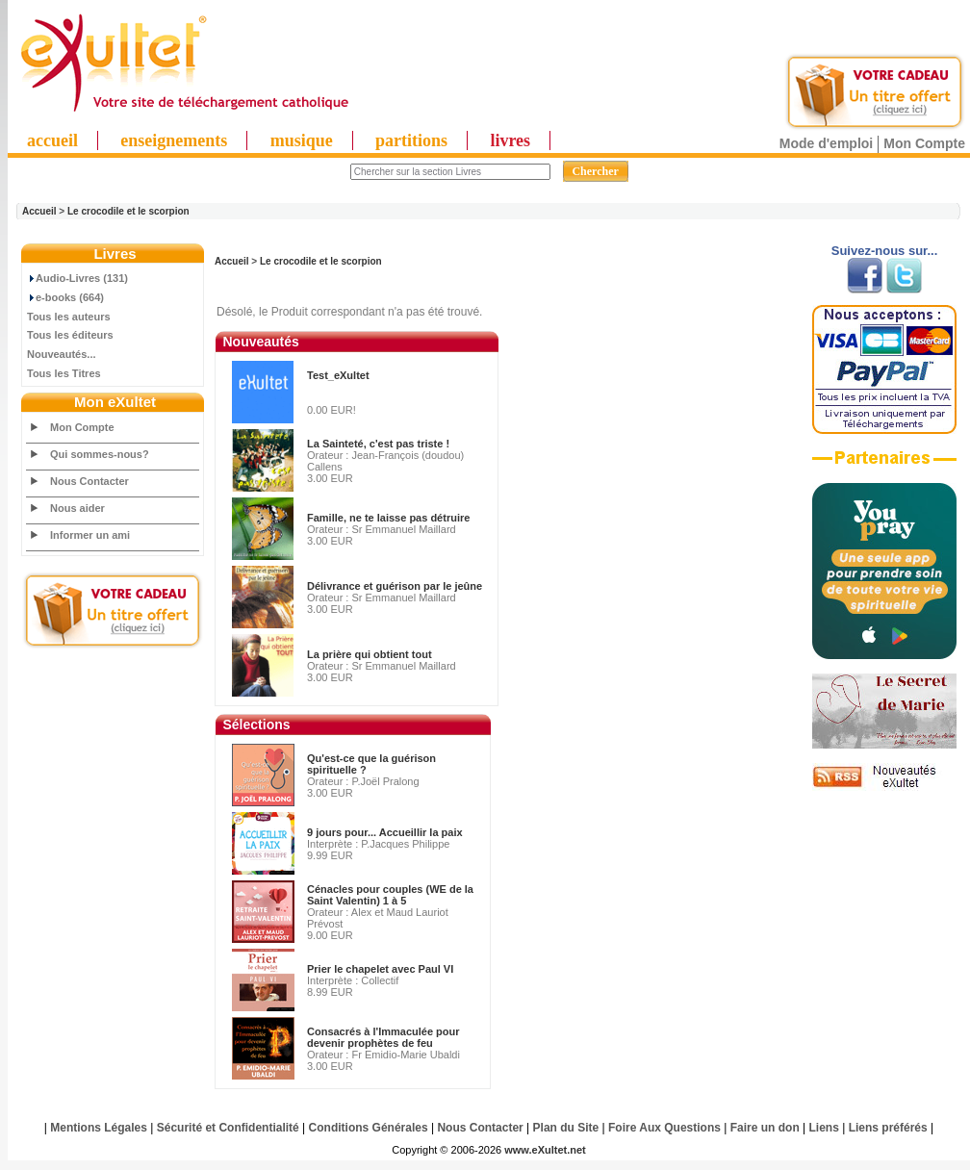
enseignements (173, 140)
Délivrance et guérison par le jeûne (394, 586)
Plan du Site (566, 1127)
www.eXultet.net (545, 1150)
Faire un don (765, 1127)
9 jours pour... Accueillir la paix (385, 832)
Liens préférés (888, 1127)
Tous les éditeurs (70, 335)
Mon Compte (924, 143)
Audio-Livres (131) (77, 278)
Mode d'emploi (826, 143)
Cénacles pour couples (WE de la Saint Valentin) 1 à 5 (390, 894)
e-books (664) (65, 297)
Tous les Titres (64, 373)
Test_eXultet (338, 375)
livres (510, 140)
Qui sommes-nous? (99, 454)
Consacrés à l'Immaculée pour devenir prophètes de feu (383, 1037)
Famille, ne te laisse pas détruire (388, 517)
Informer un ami (90, 535)
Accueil (39, 211)
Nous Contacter (89, 481)
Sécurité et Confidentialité (228, 1127)
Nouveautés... (61, 354)
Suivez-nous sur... (884, 250)
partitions (411, 140)
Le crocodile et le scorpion (128, 211)
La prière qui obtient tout (369, 654)
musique (301, 140)
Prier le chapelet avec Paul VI (380, 969)
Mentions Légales (98, 1127)
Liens (824, 1127)
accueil (52, 140)
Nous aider (77, 508)
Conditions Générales (368, 1127)
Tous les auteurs (69, 316)
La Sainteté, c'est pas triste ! (378, 443)
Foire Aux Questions (664, 1127)
